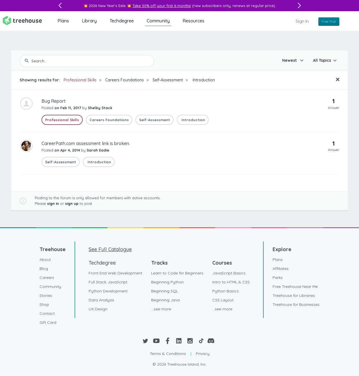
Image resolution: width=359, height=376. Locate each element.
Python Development (108, 291)
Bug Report (54, 101)
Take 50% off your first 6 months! (161, 5)
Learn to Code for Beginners (177, 273)
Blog (44, 268)
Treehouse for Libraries (294, 295)
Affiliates (281, 268)
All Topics (322, 60)
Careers (47, 277)
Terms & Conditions (168, 353)
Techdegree (122, 21)
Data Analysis (101, 299)
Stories (46, 295)
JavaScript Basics (228, 273)
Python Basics (225, 291)
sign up (72, 203)
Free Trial (329, 21)
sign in (53, 203)
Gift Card (48, 322)
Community (158, 21)
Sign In (302, 21)
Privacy (203, 353)
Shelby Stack (100, 108)
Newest (290, 60)
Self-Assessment (168, 79)
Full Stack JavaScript (108, 282)
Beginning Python (167, 282)
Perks (278, 277)
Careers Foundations (124, 79)
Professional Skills (80, 79)
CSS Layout (223, 299)
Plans (63, 21)
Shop (44, 304)
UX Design (98, 308)
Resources (193, 21)
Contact (47, 313)
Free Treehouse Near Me (295, 286)
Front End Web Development (115, 273)
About (45, 259)
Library (89, 21)
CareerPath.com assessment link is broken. (86, 143)
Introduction (203, 79)
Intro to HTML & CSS (231, 282)
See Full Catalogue (110, 249)
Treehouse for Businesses (296, 304)
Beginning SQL (164, 291)
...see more (161, 308)
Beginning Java (165, 299)
